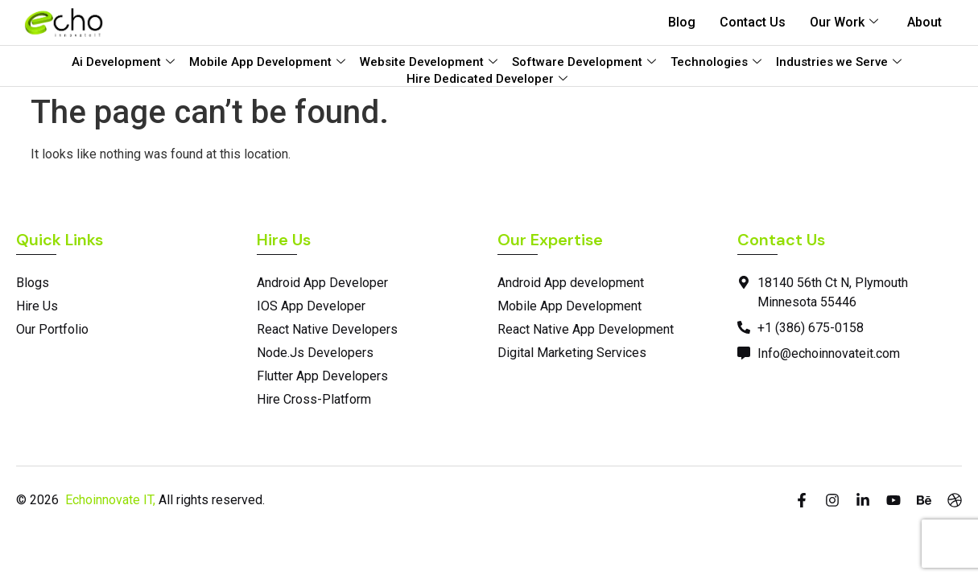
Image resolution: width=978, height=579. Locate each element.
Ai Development (123, 62)
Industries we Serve (839, 62)
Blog (681, 22)
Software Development (584, 62)
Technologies (716, 62)
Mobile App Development (267, 62)
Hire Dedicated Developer (486, 79)
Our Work (844, 22)
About (924, 22)
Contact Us (753, 22)
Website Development (428, 62)
